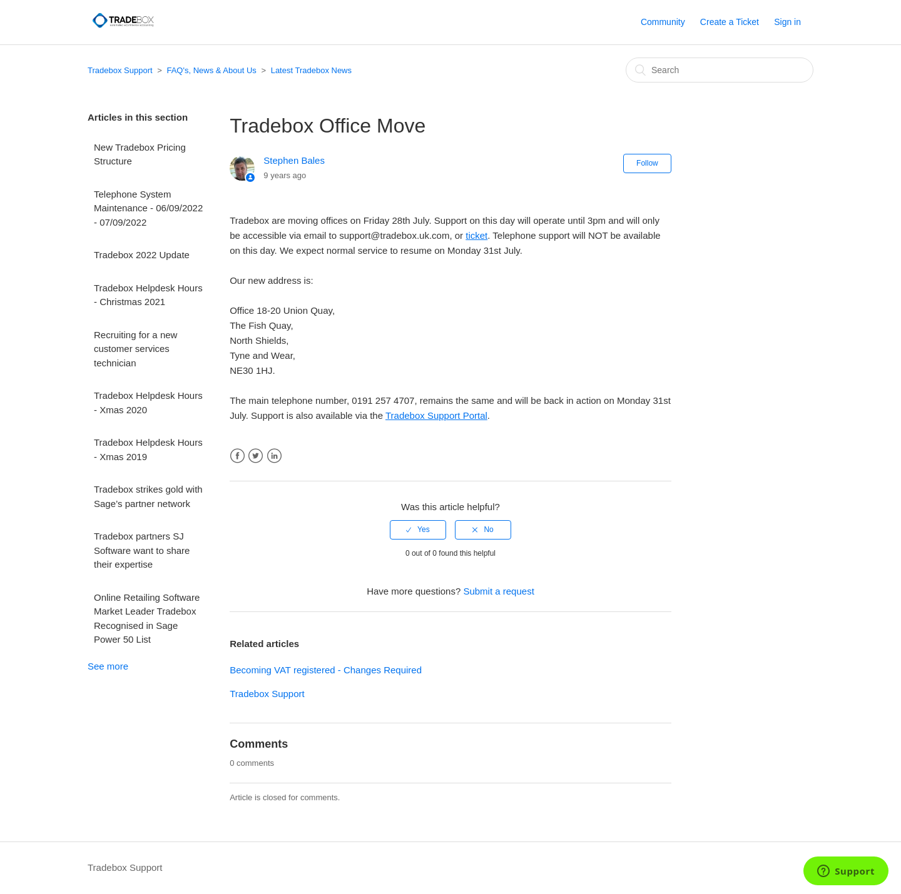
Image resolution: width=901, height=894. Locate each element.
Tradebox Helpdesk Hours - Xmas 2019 (148, 449)
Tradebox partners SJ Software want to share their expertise (142, 550)
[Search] (719, 70)
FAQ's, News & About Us (211, 70)
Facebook (237, 456)
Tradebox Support (120, 70)
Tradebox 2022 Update (142, 254)
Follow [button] (647, 163)
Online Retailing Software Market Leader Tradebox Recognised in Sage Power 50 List (147, 618)
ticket (476, 235)
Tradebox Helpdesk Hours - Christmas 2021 (148, 295)
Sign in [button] (787, 22)
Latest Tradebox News (311, 70)
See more (108, 666)
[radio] (418, 529)
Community (663, 22)
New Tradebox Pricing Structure (140, 154)
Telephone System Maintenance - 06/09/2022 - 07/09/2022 (148, 208)
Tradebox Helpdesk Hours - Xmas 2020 (148, 402)
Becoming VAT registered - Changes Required (326, 670)
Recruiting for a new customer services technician (135, 348)
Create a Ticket (729, 22)
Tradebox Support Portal (436, 415)
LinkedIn (274, 456)
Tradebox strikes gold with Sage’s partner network (148, 496)
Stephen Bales (294, 160)
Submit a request (498, 591)
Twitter (255, 456)
